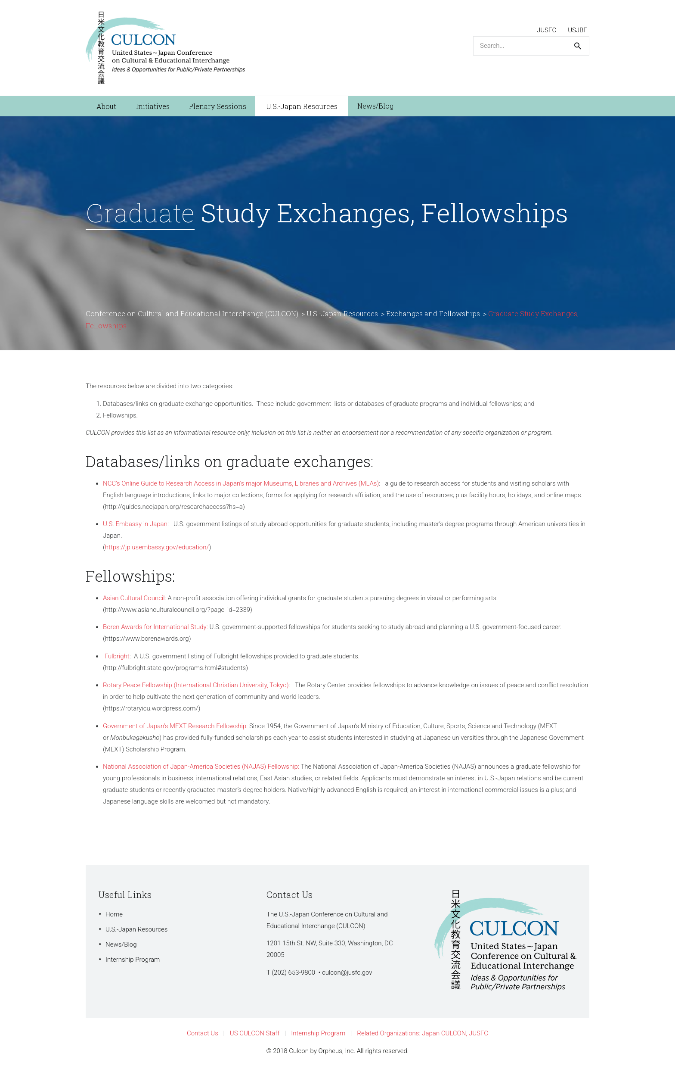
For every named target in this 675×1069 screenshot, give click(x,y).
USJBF (577, 30)
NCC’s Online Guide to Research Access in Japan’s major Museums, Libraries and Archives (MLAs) (241, 483)
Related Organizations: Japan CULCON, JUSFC (422, 1033)
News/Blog (121, 944)
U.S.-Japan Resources (136, 929)
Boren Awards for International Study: (155, 627)
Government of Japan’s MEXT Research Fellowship (174, 726)
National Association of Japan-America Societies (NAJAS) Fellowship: (201, 766)
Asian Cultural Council (134, 598)
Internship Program (132, 959)
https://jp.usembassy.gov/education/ (157, 547)
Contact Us (202, 1033)
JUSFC (546, 30)
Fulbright (117, 656)
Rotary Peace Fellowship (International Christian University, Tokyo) (196, 685)
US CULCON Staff (254, 1033)
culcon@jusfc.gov (347, 972)
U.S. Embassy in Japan (135, 524)
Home (114, 914)
